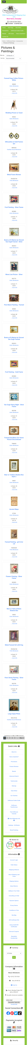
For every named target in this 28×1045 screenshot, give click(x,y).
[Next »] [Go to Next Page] (22, 738)
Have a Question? (20, 33)
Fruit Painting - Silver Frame (14, 207)
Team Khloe (14, 790)
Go (14, 957)
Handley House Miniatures (14, 149)
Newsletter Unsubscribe (14, 937)
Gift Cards (11, 33)
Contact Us (5, 36)
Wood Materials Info (14, 819)
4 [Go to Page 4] (12, 738)
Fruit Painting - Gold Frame (14, 372)
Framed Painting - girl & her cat (14, 543)
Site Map (14, 915)
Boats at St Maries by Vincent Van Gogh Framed (14, 338)
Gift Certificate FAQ (14, 920)
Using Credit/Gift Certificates (14, 925)
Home (4, 27)
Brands (4, 33)
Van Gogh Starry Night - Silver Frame (14, 405)
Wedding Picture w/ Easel (14, 113)
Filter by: (2, 55)
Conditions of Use (14, 910)
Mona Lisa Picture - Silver (14, 274)
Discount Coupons (14, 931)
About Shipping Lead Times (14, 875)
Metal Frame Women (14, 174)
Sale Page (10, 27)
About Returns (14, 886)
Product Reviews (14, 766)
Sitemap (14, 786)
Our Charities (14, 795)
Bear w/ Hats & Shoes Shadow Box (14, 609)
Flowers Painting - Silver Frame (14, 577)
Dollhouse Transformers (14, 806)
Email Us (14, 985)
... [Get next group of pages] (17, 738)
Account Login (14, 860)
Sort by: (3, 58)
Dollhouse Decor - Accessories (15, 41)
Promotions (5, 30)
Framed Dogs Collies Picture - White (14, 79)
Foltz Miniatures (14, 180)
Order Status (14, 865)
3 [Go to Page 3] (9, 738)
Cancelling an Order (14, 895)
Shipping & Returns (14, 869)
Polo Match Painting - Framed (14, 305)
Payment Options (14, 900)
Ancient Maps (14, 509)
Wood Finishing (14, 830)
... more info (14, 93)
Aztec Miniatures (14, 86)
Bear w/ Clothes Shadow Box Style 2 (14, 475)
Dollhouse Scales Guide (17, 30)
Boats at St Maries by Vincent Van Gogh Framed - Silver (14, 241)
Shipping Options (14, 881)
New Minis (18, 27)
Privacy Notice (14, 905)
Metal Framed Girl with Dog (14, 645)
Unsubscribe (14, 1004)
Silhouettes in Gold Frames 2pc (14, 142)
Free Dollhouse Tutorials (14, 812)
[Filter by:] (10, 55)
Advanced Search (14, 776)
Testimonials (14, 781)
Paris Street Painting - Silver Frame (14, 678)
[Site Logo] (14, 9)
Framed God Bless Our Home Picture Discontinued (14, 438)
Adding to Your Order (14, 891)
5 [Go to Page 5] (14, 738)
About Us (14, 752)
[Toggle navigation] (4, 2)
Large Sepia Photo (14, 714)
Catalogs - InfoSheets (14, 825)
